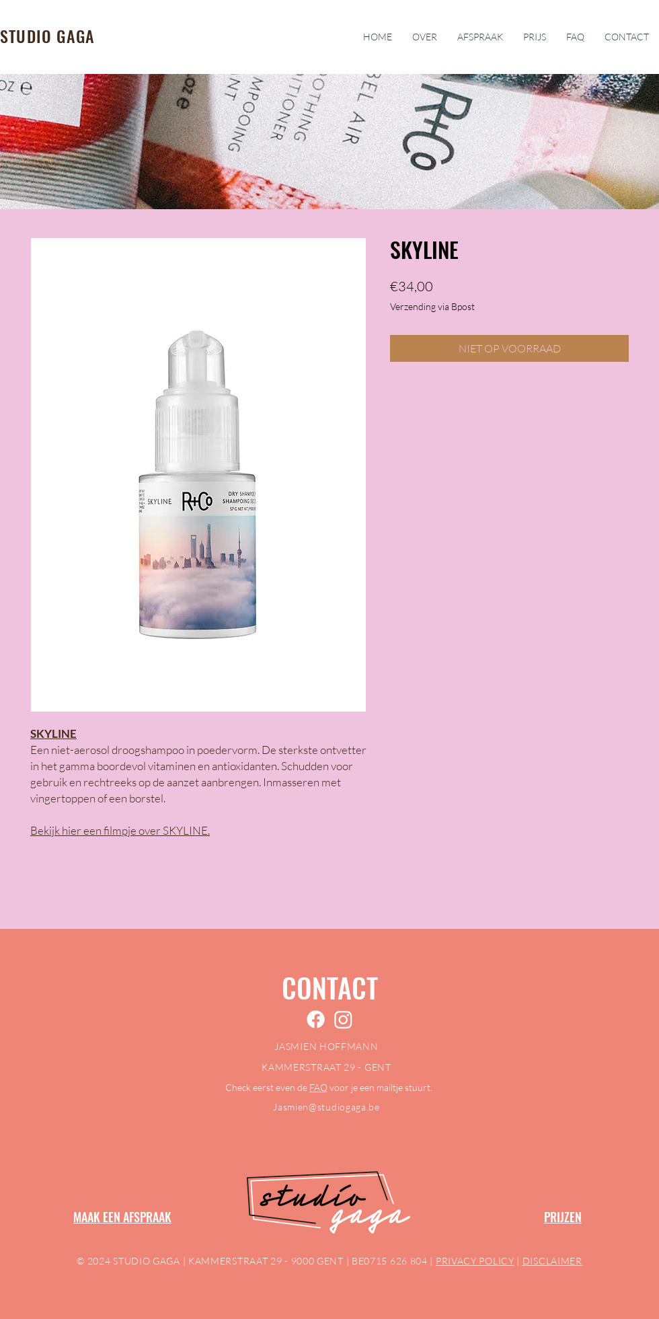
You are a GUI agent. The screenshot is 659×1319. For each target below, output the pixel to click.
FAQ (318, 1087)
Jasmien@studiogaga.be (326, 1107)
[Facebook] (315, 1019)
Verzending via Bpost (432, 306)
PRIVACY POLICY (475, 1261)
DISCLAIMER (552, 1261)
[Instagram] (343, 1019)
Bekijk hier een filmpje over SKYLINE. (120, 830)
